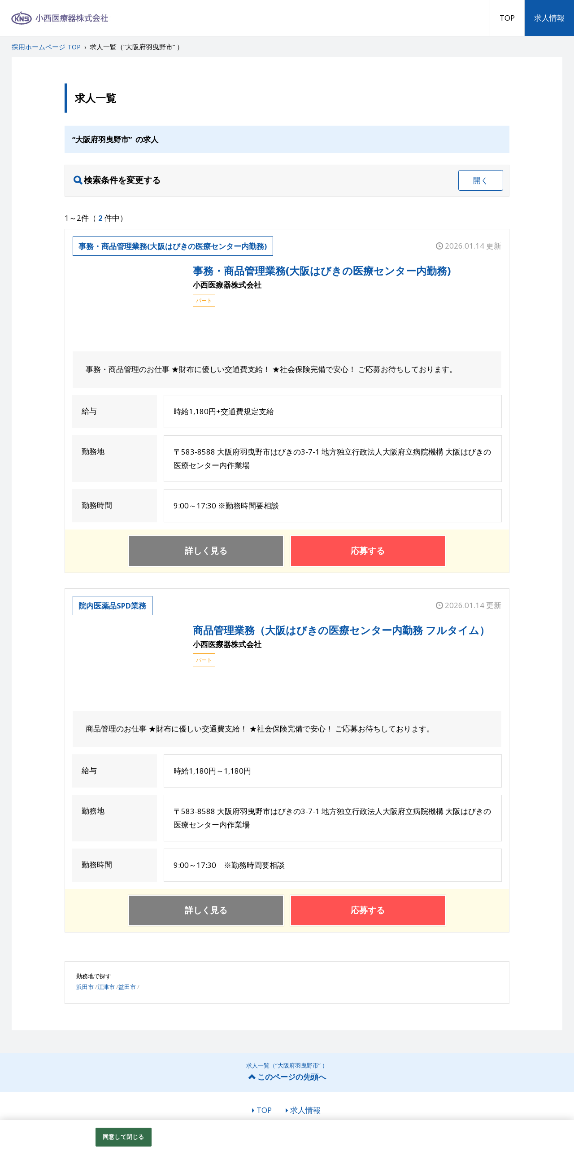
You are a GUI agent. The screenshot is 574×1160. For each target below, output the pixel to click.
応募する (368, 550)
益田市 (127, 987)
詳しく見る (206, 550)
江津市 (106, 987)
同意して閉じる (123, 1137)
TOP (507, 18)
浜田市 (85, 987)
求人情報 (549, 18)
